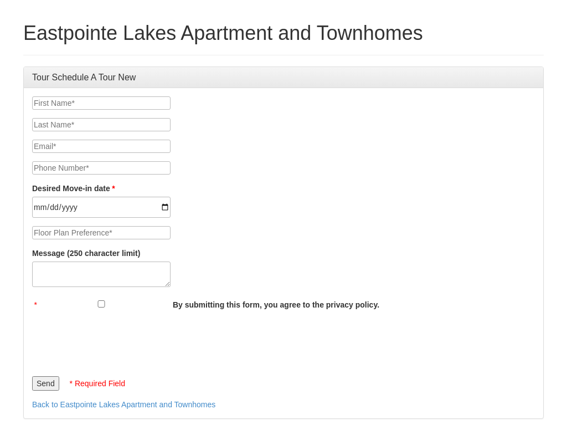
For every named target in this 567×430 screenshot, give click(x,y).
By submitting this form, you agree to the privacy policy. (276, 304)
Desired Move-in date (71, 188)
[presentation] (116, 340)
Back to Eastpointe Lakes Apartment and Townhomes (123, 404)
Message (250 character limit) (86, 253)
